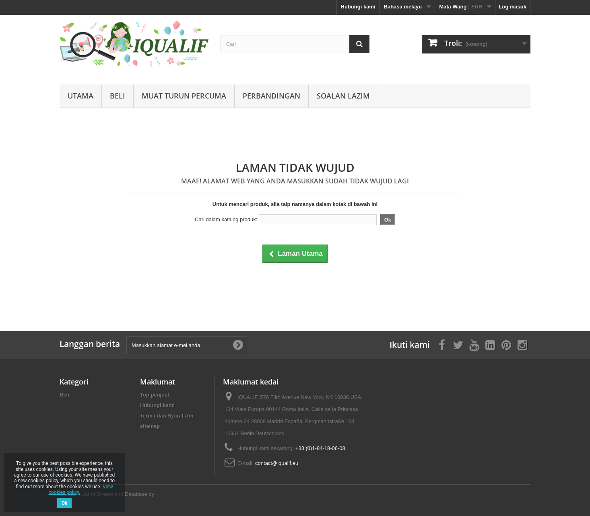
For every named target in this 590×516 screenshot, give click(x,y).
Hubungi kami (358, 7)
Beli (117, 96)
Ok (65, 503)
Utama (80, 96)
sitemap (150, 426)
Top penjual (154, 395)
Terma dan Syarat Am (166, 416)
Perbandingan (271, 96)
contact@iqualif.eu (276, 463)
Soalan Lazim (343, 96)
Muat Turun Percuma (184, 96)
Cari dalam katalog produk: (226, 219)
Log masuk (512, 7)
